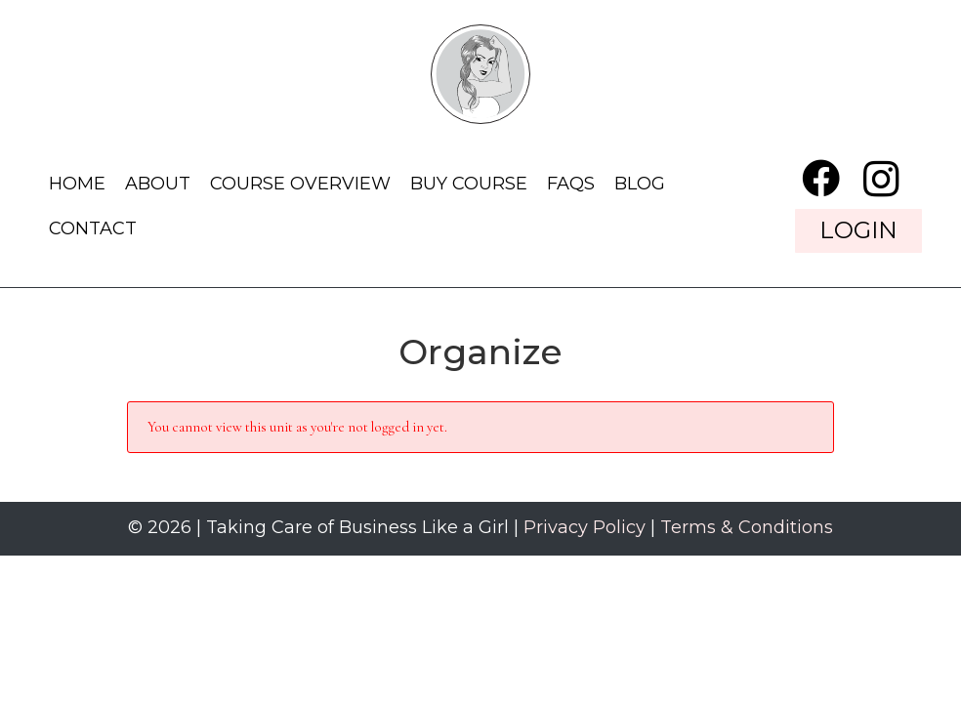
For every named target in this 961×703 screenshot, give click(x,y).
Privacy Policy (584, 527)
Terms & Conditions (746, 527)
